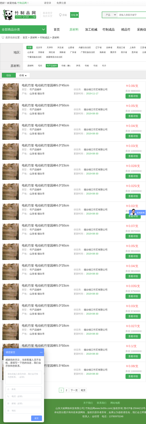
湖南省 (62, 52)
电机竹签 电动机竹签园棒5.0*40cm (45, 245)
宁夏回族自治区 (34, 57)
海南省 (103, 52)
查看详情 (133, 96)
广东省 (73, 52)
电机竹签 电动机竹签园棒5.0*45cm (45, 85)
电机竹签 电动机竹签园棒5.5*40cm (45, 365)
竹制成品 (108, 29)
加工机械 (91, 29)
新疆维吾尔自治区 (54, 57)
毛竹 (40, 65)
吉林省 (109, 47)
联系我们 (101, 402)
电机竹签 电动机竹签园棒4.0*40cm (45, 125)
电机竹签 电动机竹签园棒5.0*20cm (45, 305)
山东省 (30, 52)
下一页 (74, 390)
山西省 (71, 47)
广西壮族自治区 (88, 52)
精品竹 (125, 29)
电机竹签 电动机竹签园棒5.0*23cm (45, 285)
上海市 (133, 47)
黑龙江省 (121, 47)
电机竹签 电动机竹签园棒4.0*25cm (45, 145)
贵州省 (135, 52)
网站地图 (115, 402)
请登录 (47, 3)
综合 (8, 75)
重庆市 (113, 52)
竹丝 (95, 65)
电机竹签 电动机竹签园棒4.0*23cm (45, 165)
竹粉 (87, 65)
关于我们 (88, 402)
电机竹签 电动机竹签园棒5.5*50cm (45, 345)
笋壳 (78, 65)
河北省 (60, 47)
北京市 (39, 47)
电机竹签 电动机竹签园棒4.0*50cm (45, 105)
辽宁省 (99, 47)
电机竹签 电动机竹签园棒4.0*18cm (45, 205)
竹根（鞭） (66, 65)
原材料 (74, 29)
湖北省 (52, 52)
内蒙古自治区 (85, 47)
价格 (21, 75)
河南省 (41, 52)
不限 (29, 47)
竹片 (104, 65)
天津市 (50, 47)
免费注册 (61, 3)
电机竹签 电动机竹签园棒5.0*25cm (45, 265)
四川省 (124, 52)
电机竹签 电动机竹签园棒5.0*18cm (45, 325)
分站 (73, 15)
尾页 (83, 390)
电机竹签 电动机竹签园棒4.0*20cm (45, 185)
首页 (57, 29)
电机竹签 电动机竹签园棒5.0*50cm (45, 225)
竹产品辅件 (52, 65)
